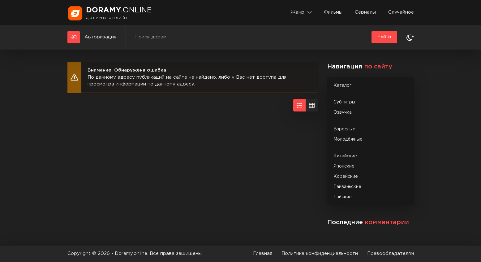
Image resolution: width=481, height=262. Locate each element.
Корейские (345, 176)
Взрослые (344, 129)
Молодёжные (348, 139)
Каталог (342, 85)
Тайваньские (347, 187)
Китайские (345, 156)
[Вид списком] (299, 105)
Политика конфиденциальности (319, 253)
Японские (343, 166)
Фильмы (333, 12)
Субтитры (344, 102)
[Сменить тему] (410, 37)
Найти (384, 37)
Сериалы (365, 12)
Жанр (297, 12)
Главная (262, 253)
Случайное (401, 12)
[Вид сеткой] (312, 105)
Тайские (342, 197)
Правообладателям (390, 253)
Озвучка (342, 112)
